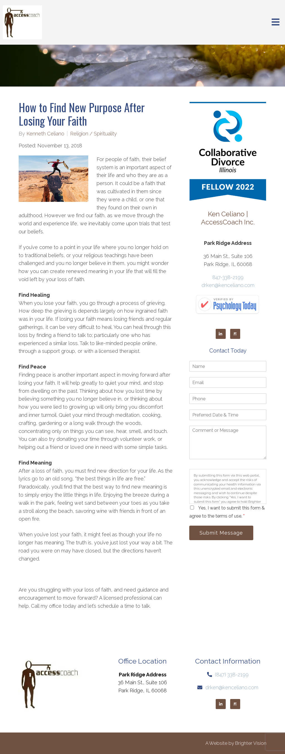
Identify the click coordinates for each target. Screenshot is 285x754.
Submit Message (221, 533)
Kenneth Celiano (45, 133)
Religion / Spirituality (93, 133)
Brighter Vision (250, 743)
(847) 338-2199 (232, 675)
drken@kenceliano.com (228, 285)
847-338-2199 (228, 277)
